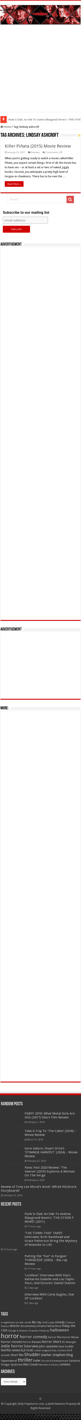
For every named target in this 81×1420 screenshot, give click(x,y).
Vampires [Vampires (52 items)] (74, 1360)
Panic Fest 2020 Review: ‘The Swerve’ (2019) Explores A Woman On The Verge (50, 1171)
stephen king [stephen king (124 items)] (62, 1355)
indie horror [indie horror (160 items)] (12, 1346)
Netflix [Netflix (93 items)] (6, 1350)
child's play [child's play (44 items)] (48, 1322)
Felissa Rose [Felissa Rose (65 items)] (53, 1326)
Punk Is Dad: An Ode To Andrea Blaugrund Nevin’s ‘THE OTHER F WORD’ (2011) (49, 1218)
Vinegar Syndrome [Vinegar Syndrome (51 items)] (11, 1364)
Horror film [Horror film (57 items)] (55, 1337)
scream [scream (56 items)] (5, 1355)
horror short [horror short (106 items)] (51, 1342)
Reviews (35, 152)
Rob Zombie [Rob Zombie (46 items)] (59, 1350)
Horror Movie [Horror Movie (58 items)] (70, 1337)
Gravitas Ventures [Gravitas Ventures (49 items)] (39, 1330)
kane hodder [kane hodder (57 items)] (66, 1346)
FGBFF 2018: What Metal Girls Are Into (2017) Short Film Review (50, 1115)
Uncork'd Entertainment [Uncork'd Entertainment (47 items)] (54, 1360)
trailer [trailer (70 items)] (36, 1360)
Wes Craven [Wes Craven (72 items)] (30, 1364)
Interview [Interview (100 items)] (31, 1346)
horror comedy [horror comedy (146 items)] (33, 1336)
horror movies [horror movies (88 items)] (11, 1342)
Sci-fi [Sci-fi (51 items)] (69, 1350)
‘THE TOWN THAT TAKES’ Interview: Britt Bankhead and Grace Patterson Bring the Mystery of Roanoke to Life (51, 1239)
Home (5, 126)
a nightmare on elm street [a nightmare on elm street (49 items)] (16, 1322)
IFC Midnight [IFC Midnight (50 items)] (69, 1342)
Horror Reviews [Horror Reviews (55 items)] (32, 1342)
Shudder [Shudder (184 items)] (32, 1354)
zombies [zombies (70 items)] (64, 1364)
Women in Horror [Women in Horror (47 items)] (49, 1364)
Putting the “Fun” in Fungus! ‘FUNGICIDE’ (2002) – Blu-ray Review (46, 1260)
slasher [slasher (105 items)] (46, 1355)
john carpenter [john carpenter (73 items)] (48, 1346)
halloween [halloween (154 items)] (59, 1330)
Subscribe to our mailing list (26, 212)
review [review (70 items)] (16, 1350)
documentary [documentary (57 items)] (29, 1326)
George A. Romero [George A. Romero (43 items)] (18, 1330)
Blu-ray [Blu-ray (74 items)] (36, 1322)
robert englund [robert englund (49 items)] (42, 1350)
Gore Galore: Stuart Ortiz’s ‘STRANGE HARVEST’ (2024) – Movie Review (51, 1152)
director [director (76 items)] (15, 1326)
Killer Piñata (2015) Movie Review (38, 146)
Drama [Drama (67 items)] (41, 1326)
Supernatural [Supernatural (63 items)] (9, 1360)
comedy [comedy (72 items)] (60, 1322)
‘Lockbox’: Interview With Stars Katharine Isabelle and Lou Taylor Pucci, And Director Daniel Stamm (50, 1279)
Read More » (14, 183)
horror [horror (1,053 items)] (10, 1336)
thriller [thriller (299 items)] (24, 1360)
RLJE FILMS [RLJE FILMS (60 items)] (27, 1350)
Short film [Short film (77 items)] (17, 1355)
